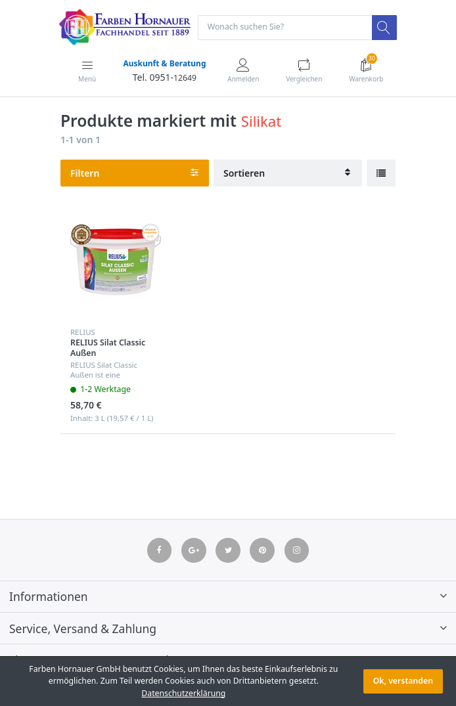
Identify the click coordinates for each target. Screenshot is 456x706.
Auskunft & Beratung (164, 63)
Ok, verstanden (403, 680)
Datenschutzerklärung (183, 693)
